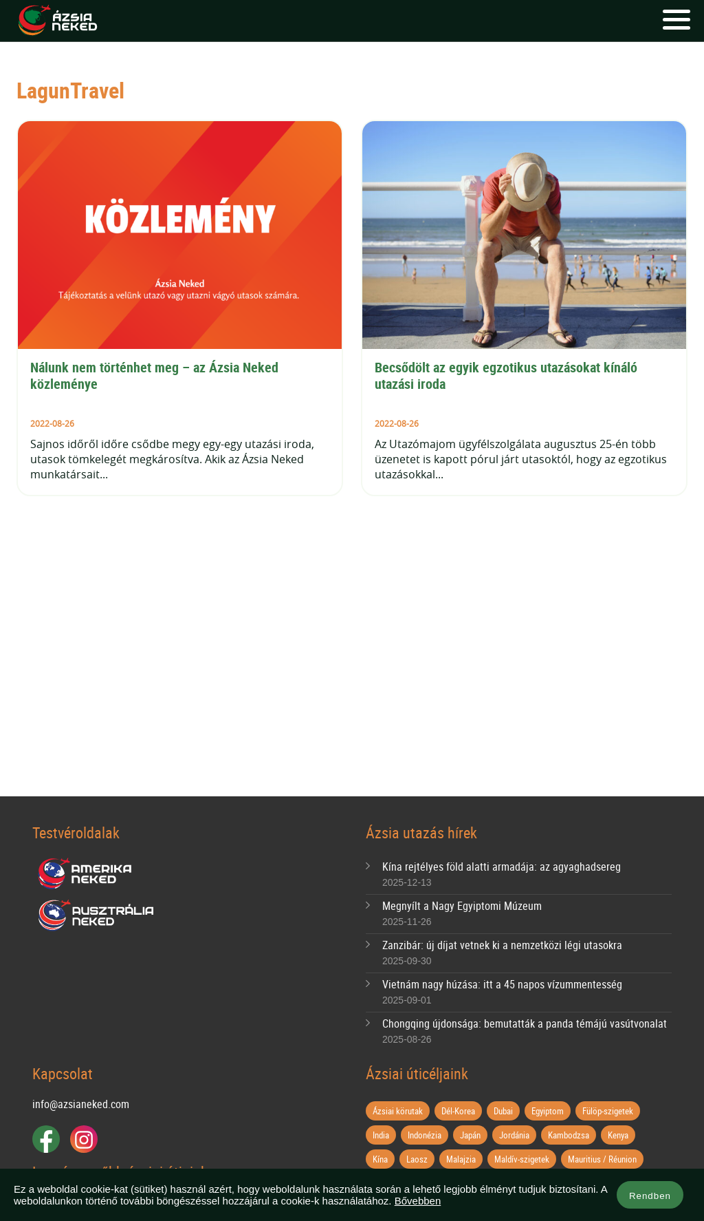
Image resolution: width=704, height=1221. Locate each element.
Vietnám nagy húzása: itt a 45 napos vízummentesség (502, 984)
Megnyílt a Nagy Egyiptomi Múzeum (462, 905)
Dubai (503, 1111)
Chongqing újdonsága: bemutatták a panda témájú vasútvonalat (524, 1023)
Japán (470, 1135)
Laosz (417, 1159)
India (381, 1135)
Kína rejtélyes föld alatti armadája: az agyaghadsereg (501, 866)
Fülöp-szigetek (607, 1111)
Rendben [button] (650, 1196)
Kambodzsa (568, 1135)
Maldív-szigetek (521, 1159)
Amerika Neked (90, 874)
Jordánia (514, 1135)
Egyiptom (547, 1111)
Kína (380, 1159)
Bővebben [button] (418, 1201)
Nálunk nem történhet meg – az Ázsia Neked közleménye (156, 375)
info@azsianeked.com (80, 1104)
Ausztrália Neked (96, 915)
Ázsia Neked (57, 20)
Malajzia (461, 1159)
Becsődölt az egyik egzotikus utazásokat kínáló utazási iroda (508, 375)
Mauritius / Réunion (602, 1159)
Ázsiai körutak (398, 1111)
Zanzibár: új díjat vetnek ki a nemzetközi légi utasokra (502, 945)
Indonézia (424, 1135)
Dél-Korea (458, 1111)
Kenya (618, 1135)
